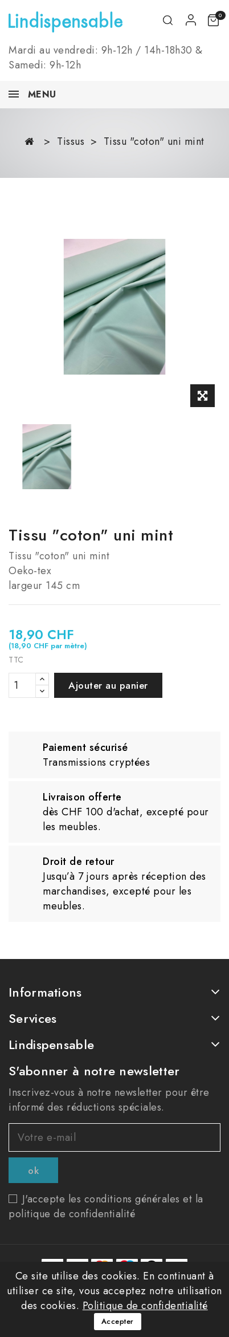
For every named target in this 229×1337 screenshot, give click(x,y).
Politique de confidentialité (145, 1305)
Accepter (117, 1321)
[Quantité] (22, 685)
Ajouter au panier (108, 685)
